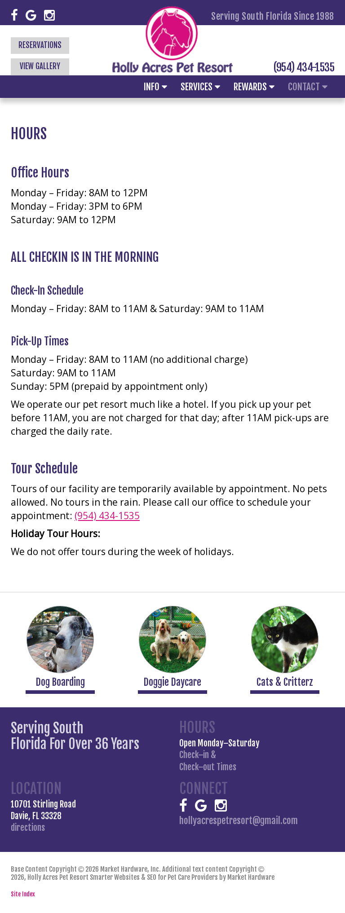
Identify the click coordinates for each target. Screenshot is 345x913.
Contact (307, 87)
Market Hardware (250, 877)
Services (200, 87)
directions (28, 827)
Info (155, 87)
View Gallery (40, 66)
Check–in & (207, 761)
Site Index (23, 894)
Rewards (254, 87)
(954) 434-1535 (304, 67)
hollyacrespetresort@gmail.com (238, 820)
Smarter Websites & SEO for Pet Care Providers (154, 877)
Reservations (40, 45)
